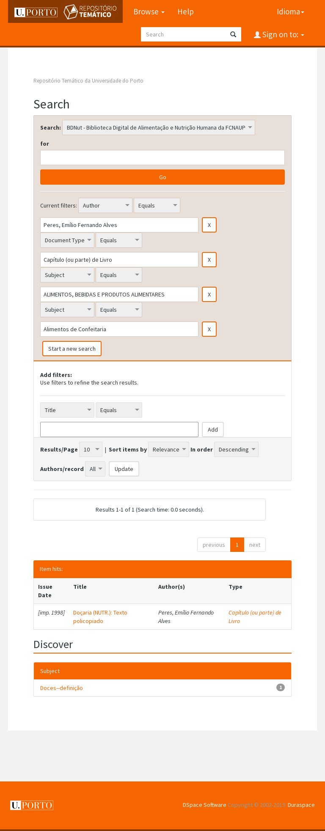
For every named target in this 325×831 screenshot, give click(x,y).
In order (201, 449)
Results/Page (59, 449)
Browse (149, 11)
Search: (50, 127)
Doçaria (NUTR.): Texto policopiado (100, 617)
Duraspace (301, 805)
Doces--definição (61, 688)
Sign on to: (282, 34)
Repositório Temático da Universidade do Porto (88, 80)
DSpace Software (204, 805)
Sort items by (128, 449)
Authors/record (62, 469)
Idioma (290, 11)
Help (185, 11)
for (44, 143)
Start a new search (72, 348)
